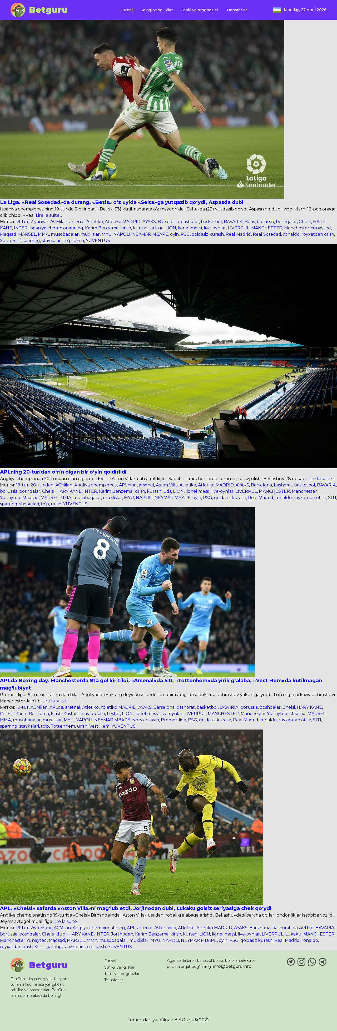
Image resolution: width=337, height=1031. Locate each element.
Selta (5, 240)
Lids (167, 491)
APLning (128, 484)
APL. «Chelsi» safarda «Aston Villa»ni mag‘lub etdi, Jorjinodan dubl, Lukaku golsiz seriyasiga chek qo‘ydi (135, 908)
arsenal (77, 221)
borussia (265, 221)
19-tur (22, 221)
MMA (43, 234)
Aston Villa (167, 484)
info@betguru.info (232, 966)
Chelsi (305, 221)
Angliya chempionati (95, 484)
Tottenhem (63, 726)
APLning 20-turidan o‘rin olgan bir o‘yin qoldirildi (63, 472)
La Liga (156, 227)
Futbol (126, 10)
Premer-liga (173, 719)
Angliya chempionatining (99, 927)
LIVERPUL (238, 227)
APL (131, 927)
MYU (107, 234)
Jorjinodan (122, 934)
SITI (17, 240)
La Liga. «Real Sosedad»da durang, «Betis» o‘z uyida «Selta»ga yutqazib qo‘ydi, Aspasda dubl (121, 202)
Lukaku (293, 934)
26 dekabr (41, 927)
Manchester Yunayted (307, 227)
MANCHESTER (266, 227)
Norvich (140, 719)
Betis (250, 221)
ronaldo (291, 234)
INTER (21, 227)
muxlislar (90, 234)
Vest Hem (99, 726)
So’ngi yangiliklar (157, 10)
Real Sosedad (267, 234)
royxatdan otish (317, 234)
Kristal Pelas (76, 713)
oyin (174, 234)
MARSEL (27, 234)
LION (170, 227)
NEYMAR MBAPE (150, 234)
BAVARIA (233, 221)
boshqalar (286, 221)
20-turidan (42, 484)
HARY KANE (69, 491)
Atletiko (94, 221)
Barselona (168, 221)
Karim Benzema (101, 227)
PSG (185, 234)
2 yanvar (39, 221)
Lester (113, 713)
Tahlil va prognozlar (199, 10)
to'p (67, 240)
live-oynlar (215, 227)
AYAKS (149, 221)
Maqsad (8, 234)
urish (78, 240)
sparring (31, 240)
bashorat (190, 221)
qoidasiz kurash (208, 234)
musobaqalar (65, 234)
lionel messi (190, 227)
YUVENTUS (98, 240)
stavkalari (52, 240)
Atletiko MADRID (123, 221)
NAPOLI (121, 234)
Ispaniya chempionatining (56, 227)
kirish (125, 227)
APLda (56, 707)
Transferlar (236, 10)
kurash (140, 227)
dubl (61, 934)
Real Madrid (238, 234)
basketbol (211, 221)
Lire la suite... (48, 215)
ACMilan (58, 221)
